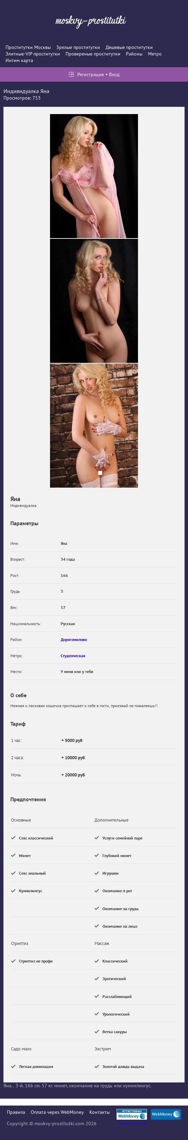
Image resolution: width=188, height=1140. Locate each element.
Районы (134, 54)
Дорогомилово (74, 639)
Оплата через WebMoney (57, 1112)
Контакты (99, 1112)
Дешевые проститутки (129, 47)
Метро (155, 54)
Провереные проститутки (93, 54)
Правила (16, 1112)
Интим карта (19, 60)
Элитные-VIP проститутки (33, 54)
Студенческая (73, 655)
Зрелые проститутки (78, 47)
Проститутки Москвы (28, 47)
